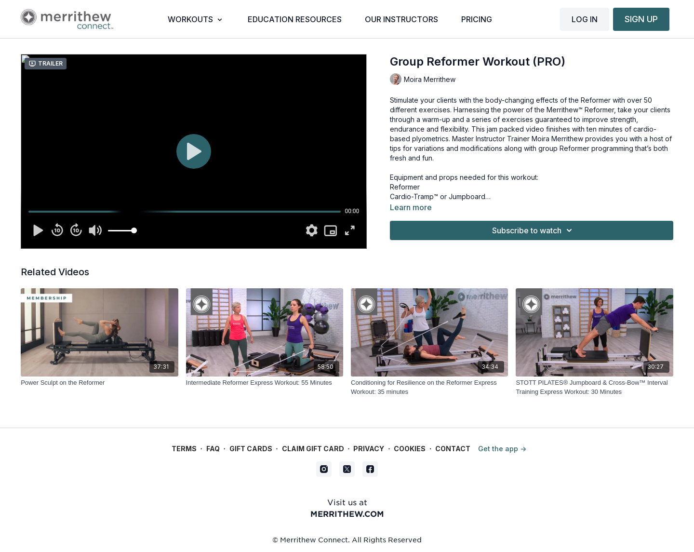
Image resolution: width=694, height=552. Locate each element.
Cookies (410, 448)
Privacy (368, 448)
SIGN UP (641, 19)
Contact (452, 448)
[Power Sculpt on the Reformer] (99, 383)
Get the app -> (502, 448)
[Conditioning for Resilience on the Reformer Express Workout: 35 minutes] (429, 387)
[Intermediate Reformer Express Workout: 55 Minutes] (264, 383)
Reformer (405, 187)
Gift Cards (250, 448)
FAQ (213, 448)
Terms (184, 448)
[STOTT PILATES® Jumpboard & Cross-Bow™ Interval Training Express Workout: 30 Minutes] (594, 387)
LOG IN (585, 19)
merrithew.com (347, 513)
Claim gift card (313, 448)
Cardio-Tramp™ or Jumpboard (437, 196)
